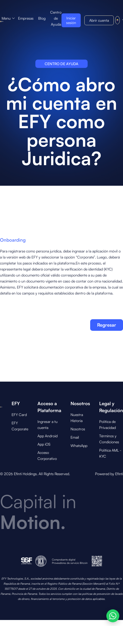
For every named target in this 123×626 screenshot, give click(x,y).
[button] (8, 18)
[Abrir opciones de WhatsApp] (112, 615)
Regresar (106, 325)
